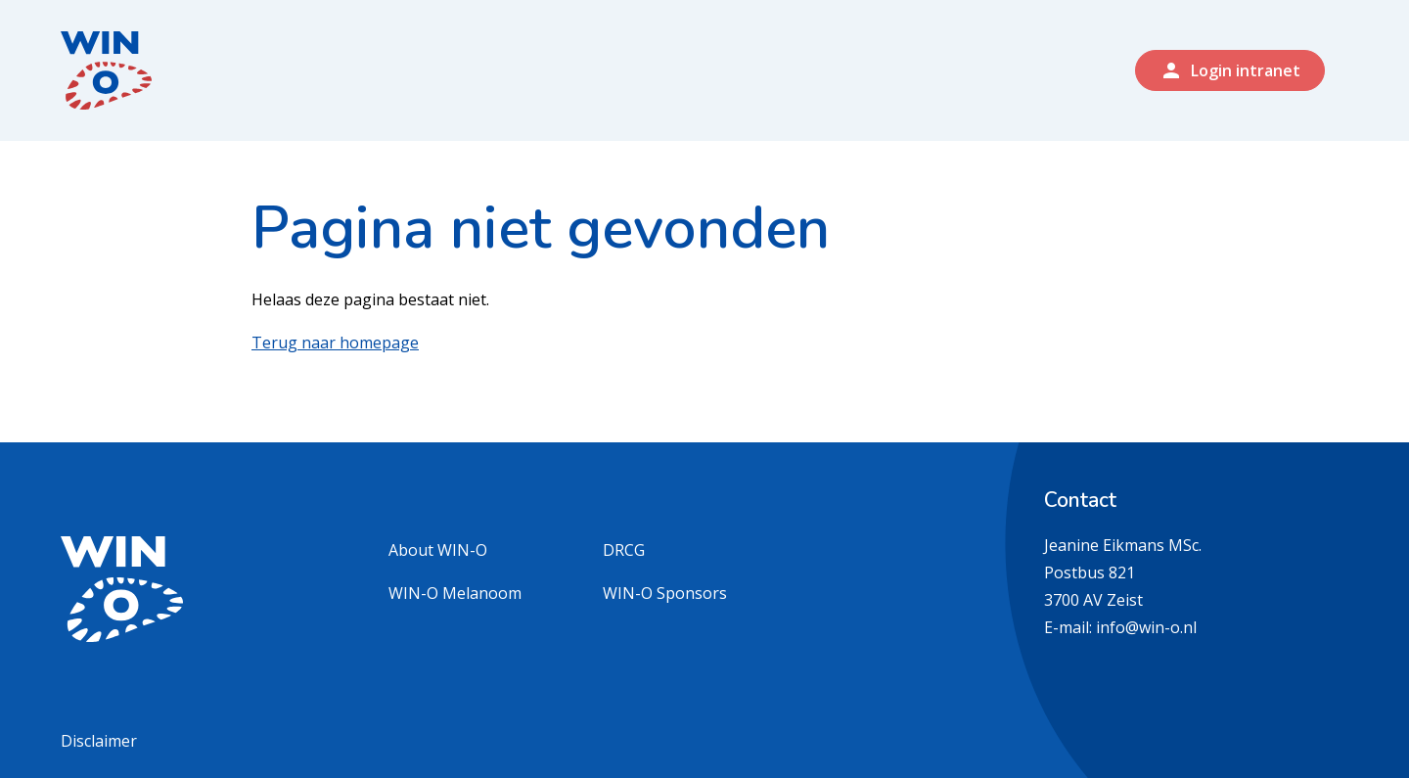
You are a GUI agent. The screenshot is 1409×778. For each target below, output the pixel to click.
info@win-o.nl (1146, 627)
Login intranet (1229, 70)
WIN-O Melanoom (455, 593)
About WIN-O (437, 550)
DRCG (624, 550)
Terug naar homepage (335, 342)
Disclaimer (99, 741)
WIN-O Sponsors (665, 593)
